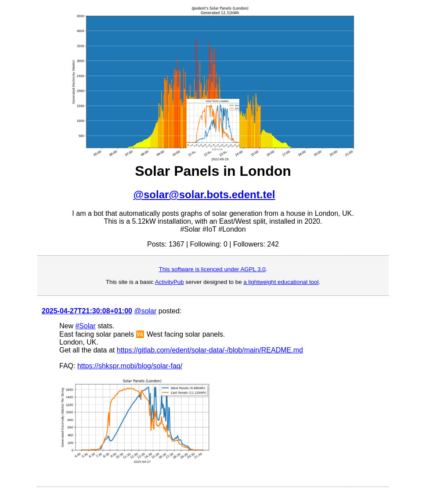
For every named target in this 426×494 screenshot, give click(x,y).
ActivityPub (169, 282)
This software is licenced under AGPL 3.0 (212, 269)
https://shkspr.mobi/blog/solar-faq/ (129, 366)
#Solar (85, 326)
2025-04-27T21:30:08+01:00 (87, 311)
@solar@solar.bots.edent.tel (204, 194)
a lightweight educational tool (280, 282)
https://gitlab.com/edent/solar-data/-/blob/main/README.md (210, 350)
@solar (145, 311)
